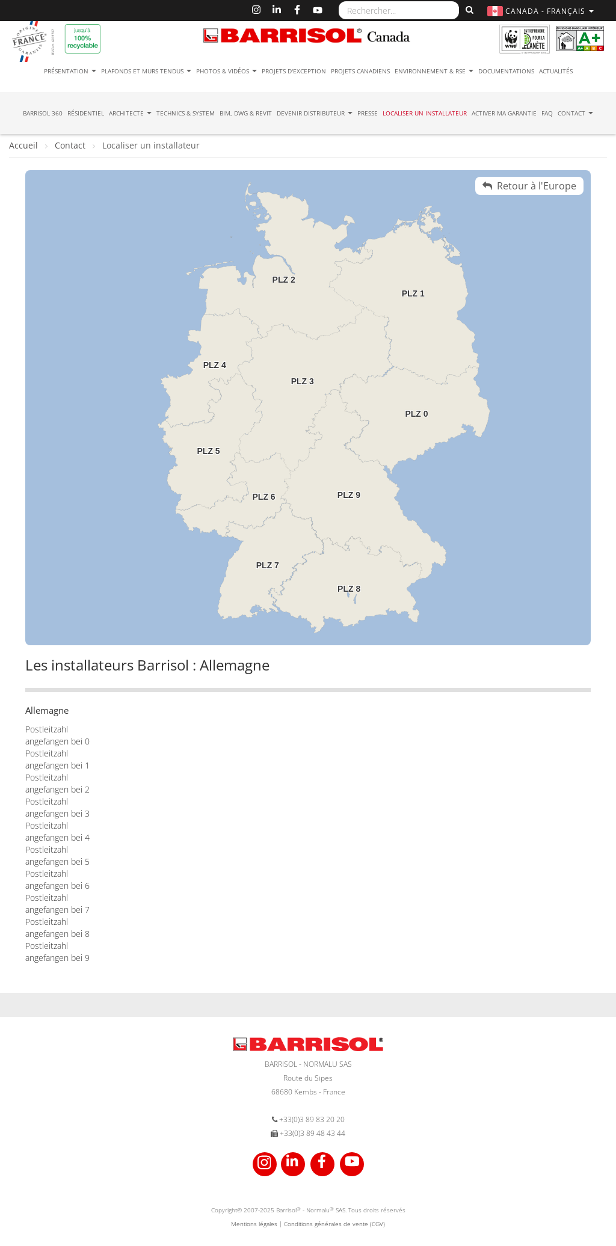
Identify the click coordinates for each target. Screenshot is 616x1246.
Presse (367, 113)
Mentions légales (254, 1224)
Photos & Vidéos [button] (226, 71)
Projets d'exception (294, 71)
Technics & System (185, 113)
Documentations (506, 71)
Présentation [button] (70, 71)
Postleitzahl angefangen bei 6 (57, 879)
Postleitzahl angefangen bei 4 (57, 831)
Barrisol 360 (43, 113)
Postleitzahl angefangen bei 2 (57, 783)
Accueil (24, 145)
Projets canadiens (360, 71)
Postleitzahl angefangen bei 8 (57, 927)
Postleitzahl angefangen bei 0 (57, 735)
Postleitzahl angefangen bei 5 (57, 855)
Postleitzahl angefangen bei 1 (57, 759)
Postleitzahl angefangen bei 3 (57, 807)
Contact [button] (575, 113)
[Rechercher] (468, 10)
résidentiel (85, 113)
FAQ (547, 113)
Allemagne (47, 710)
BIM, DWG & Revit (246, 113)
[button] (542, 11)
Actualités (556, 71)
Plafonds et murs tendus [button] (146, 71)
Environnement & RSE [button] (434, 71)
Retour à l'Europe (529, 185)
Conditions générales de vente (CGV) (334, 1224)
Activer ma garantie (504, 113)
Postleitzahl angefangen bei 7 (57, 903)
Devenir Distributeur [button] (315, 113)
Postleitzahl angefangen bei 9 (57, 951)
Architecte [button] (130, 113)
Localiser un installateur (425, 113)
